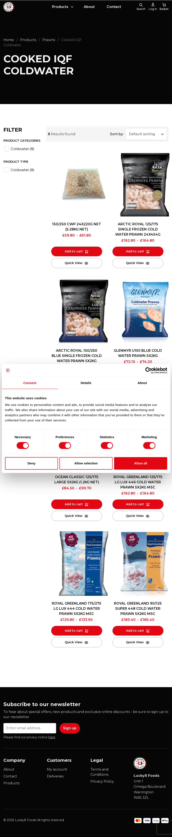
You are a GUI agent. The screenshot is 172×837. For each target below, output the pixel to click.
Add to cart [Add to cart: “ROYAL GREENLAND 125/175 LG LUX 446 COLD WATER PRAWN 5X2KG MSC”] (135, 504)
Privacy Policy (102, 781)
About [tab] (142, 383)
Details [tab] (86, 383)
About (89, 7)
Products (60, 7)
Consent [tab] (29, 383)
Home (8, 40)
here (51, 737)
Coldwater (22, 149)
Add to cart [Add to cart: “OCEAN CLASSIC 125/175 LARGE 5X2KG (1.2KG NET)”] (74, 504)
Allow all (140, 463)
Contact (114, 7)
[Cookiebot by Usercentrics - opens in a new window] (148, 370)
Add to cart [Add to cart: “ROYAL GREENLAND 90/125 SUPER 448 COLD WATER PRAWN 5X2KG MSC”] (135, 631)
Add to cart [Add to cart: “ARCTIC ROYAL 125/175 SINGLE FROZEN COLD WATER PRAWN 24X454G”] (135, 251)
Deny (31, 463)
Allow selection (86, 463)
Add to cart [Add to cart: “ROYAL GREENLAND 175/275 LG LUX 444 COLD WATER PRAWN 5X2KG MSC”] (74, 631)
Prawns (48, 40)
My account (57, 769)
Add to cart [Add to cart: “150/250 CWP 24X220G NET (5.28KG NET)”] (74, 251)
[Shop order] (146, 134)
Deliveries (55, 776)
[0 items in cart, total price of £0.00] (164, 7)
